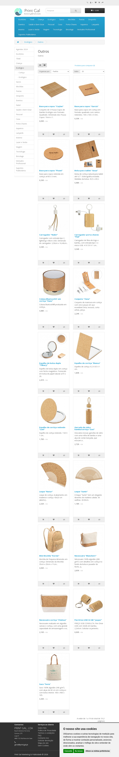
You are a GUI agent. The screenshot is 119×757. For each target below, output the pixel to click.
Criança (41, 19)
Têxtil (32, 19)
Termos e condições (46, 733)
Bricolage (69, 29)
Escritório (22, 19)
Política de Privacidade (47, 730)
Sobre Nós (42, 728)
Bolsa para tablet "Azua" (86, 170)
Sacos (61, 19)
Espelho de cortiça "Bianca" (87, 363)
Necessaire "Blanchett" (85, 555)
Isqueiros (84, 24)
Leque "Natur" (46, 491)
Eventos (21, 24)
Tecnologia (57, 29)
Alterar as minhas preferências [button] (98, 751)
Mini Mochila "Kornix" (49, 555)
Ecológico (52, 19)
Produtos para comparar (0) (85, 65)
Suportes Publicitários (27, 34)
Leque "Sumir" (81, 491)
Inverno (21, 29)
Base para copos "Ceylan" (51, 106)
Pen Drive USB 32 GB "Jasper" (88, 620)
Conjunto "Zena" (82, 299)
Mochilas (71, 19)
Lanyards (95, 24)
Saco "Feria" (45, 684)
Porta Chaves (71, 24)
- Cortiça (20, 72)
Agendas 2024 (22, 49)
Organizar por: (44, 71)
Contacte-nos (43, 738)
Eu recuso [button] (79, 751)
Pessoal (51, 24)
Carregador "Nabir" (48, 234)
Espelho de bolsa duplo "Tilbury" (50, 364)
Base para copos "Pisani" (51, 170)
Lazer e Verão (33, 29)
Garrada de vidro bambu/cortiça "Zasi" (84, 428)
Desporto (92, 19)
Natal (18, 105)
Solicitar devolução (45, 740)
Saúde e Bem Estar (36, 24)
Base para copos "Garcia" (86, 106)
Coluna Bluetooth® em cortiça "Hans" (50, 300)
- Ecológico (21, 77)
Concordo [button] (68, 751)
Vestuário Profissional (86, 29)
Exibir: (76, 71)
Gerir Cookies (43, 745)
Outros (40, 42)
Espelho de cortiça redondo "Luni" (52, 428)
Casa (60, 24)
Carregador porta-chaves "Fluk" (86, 235)
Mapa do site (43, 743)
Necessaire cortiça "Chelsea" (52, 620)
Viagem (46, 29)
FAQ (39, 735)
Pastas (82, 19)
